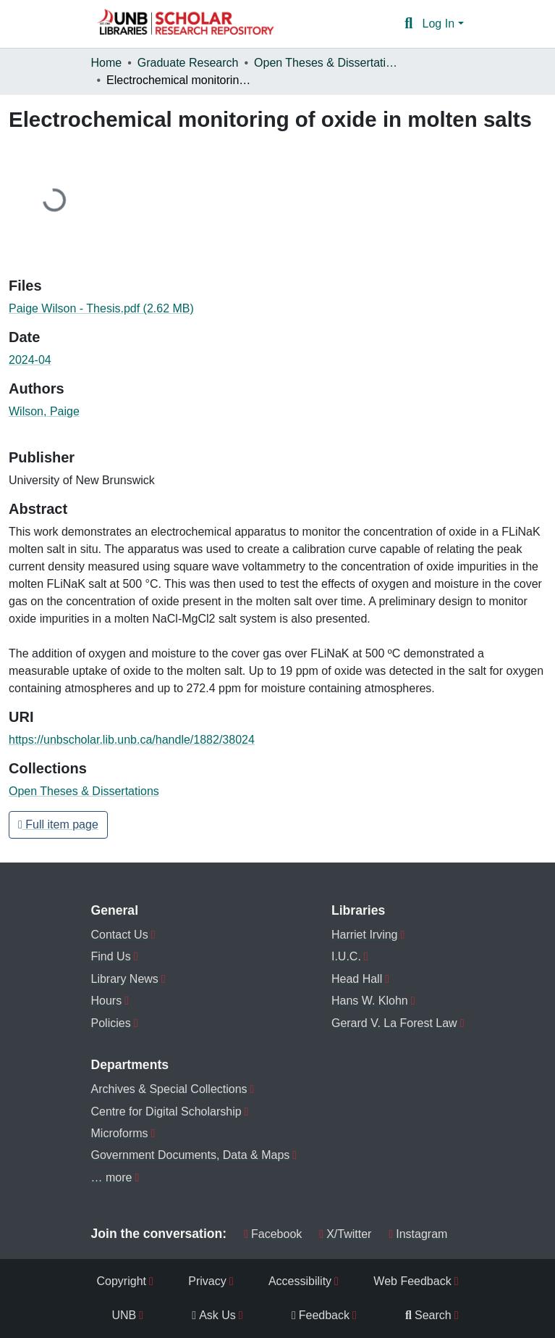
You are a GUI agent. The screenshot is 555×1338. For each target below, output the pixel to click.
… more (111, 1177)
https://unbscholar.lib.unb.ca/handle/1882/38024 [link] (132, 740)
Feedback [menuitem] (320, 1315)
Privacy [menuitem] (207, 1281)
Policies (111, 1023)
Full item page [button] (58, 824)
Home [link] (106, 63)
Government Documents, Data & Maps (190, 1155)
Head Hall (356, 979)
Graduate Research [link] (188, 63)
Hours (106, 1000)
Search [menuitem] (428, 1315)
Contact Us (119, 934)
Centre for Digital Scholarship (166, 1111)
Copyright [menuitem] (121, 1281)
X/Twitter (345, 1234)
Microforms (119, 1133)
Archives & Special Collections (169, 1089)
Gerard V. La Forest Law (394, 1023)
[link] (277, 308)
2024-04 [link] (30, 360)
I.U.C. (346, 956)
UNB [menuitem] (124, 1315)
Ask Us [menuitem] (214, 1315)
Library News (124, 979)
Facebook (273, 1234)
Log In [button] (440, 23)
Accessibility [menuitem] (299, 1281)
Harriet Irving (364, 934)
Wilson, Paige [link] (44, 411)
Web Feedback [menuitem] (412, 1281)
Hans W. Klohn (369, 1000)
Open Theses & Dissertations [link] (326, 63)
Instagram (418, 1234)
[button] (185, 24)
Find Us (111, 956)
